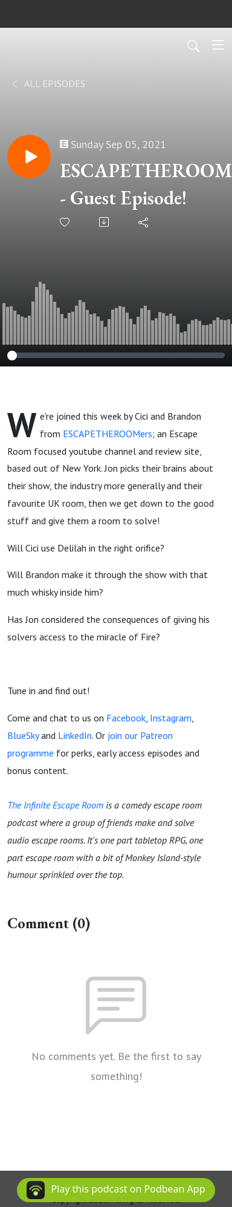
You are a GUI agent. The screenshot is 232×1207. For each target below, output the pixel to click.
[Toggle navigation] (218, 44)
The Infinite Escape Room (55, 805)
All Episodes (47, 83)
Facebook (126, 718)
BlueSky (23, 735)
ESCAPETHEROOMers (107, 434)
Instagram (171, 718)
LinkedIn (75, 735)
